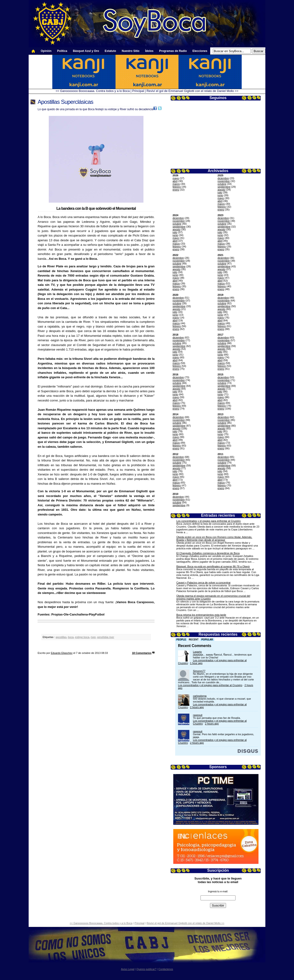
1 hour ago (196, 663)
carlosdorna (199, 695)
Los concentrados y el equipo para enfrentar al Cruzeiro (208, 521)
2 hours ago (197, 707)
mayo (176, 178)
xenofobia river (105, 637)
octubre (222, 183)
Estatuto (110, 51)
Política (62, 51)
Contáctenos (165, 969)
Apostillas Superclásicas (65, 102)
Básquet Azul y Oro (86, 51)
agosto (221, 189)
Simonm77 (199, 671)
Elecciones (199, 51)
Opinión (46, 51)
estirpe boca (82, 637)
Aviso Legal (127, 969)
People (181, 639)
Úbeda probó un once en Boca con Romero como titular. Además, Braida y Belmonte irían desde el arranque (214, 538)
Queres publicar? (146, 969)
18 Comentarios (141, 653)
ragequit (197, 715)
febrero (177, 186)
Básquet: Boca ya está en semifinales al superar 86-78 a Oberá (212, 566)
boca (71, 637)
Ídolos (149, 51)
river (93, 637)
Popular (207, 639)
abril (175, 181)
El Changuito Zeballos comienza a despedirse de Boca (208, 553)
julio (220, 192)
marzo (176, 183)
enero (176, 189)
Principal (138, 91)
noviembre (224, 181)
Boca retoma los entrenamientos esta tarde (201, 614)
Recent (194, 639)
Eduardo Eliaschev (62, 653)
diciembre (223, 178)
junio (220, 195)
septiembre (224, 186)
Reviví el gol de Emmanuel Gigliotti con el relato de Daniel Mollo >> (192, 91)
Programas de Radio (173, 51)
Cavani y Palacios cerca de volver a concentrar (203, 582)
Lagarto (197, 651)
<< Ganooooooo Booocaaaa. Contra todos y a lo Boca (93, 91)
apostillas (61, 637)
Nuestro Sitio (130, 51)
